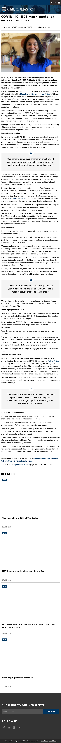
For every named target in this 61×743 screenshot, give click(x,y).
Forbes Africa (53, 361)
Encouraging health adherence (17, 677)
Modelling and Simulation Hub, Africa (35, 94)
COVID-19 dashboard (17, 198)
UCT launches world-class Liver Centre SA (23, 571)
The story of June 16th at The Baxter (20, 518)
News (4, 480)
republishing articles (22, 464)
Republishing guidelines (48, 741)
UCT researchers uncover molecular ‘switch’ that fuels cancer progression (29, 625)
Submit (51, 711)
